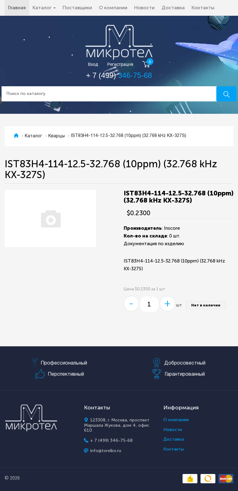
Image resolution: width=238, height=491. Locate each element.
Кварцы (56, 136)
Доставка (173, 8)
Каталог (33, 136)
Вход (93, 64)
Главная (18, 7)
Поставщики (77, 8)
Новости (144, 8)
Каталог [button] (44, 8)
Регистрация (120, 64)
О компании (113, 8)
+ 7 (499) (119, 75)
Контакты (203, 8)
